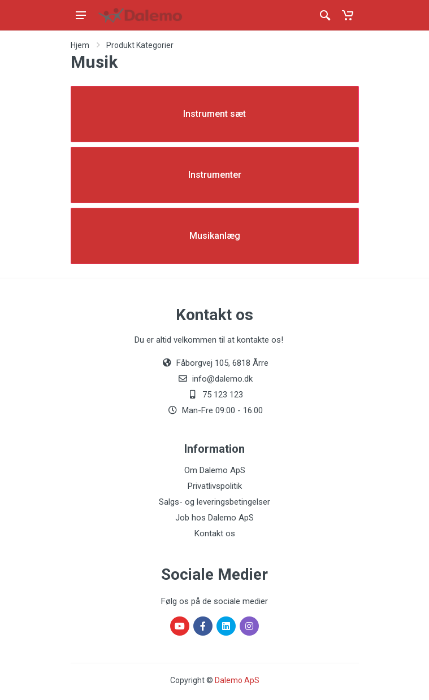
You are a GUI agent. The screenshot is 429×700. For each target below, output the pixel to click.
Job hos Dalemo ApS (214, 518)
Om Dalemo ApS (214, 470)
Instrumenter (214, 174)
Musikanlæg (214, 235)
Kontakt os (214, 533)
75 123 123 (222, 395)
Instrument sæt (214, 113)
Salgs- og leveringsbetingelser (214, 502)
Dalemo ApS (237, 680)
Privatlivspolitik (215, 486)
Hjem (80, 45)
